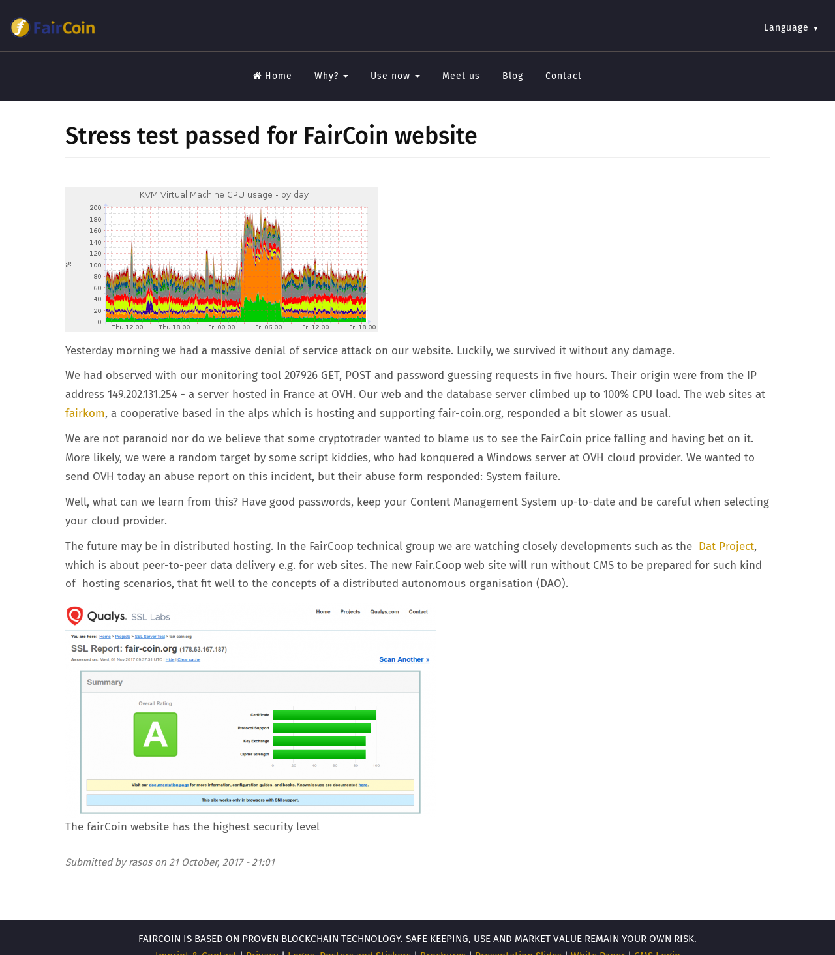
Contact (563, 76)
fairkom (85, 413)
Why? (331, 76)
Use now (395, 76)
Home (272, 76)
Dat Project (726, 546)
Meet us (461, 76)
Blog (512, 76)
